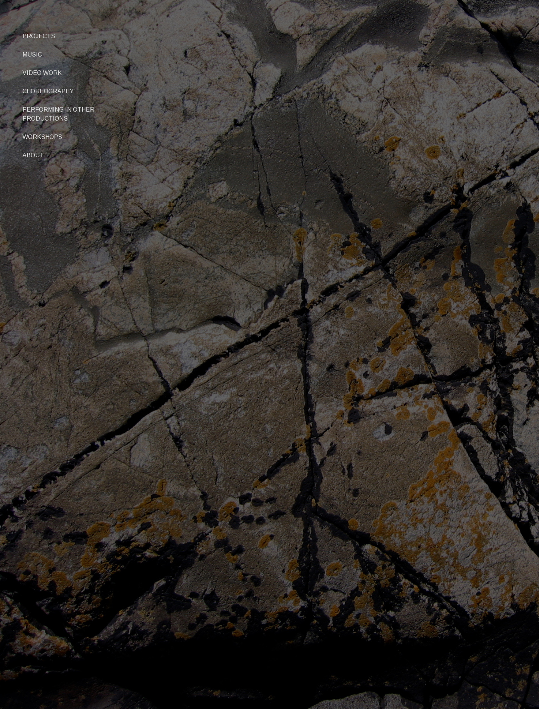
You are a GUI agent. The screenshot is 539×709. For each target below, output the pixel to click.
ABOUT (33, 155)
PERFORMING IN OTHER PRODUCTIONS (58, 114)
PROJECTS (38, 36)
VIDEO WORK (42, 73)
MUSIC (32, 54)
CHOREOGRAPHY (48, 91)
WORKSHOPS (42, 137)
